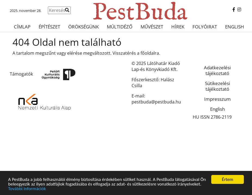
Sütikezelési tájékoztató (217, 86)
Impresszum (217, 99)
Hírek (177, 27)
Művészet (152, 27)
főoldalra (150, 53)
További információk (27, 189)
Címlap (22, 27)
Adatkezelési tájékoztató (217, 70)
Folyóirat (204, 27)
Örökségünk (83, 27)
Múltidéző (119, 27)
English (234, 27)
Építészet (49, 27)
